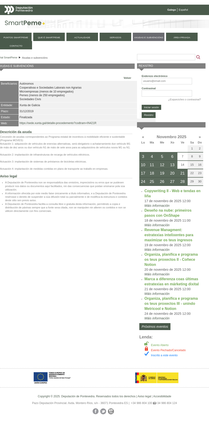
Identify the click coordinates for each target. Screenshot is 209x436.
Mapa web (50, 19)
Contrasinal (149, 88)
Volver (127, 77)
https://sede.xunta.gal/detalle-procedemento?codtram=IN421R (58, 123)
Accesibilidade (162, 396)
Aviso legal (144, 396)
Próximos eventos (155, 326)
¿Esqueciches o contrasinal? (184, 99)
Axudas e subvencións (35, 57)
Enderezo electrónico (154, 76)
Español (183, 9)
